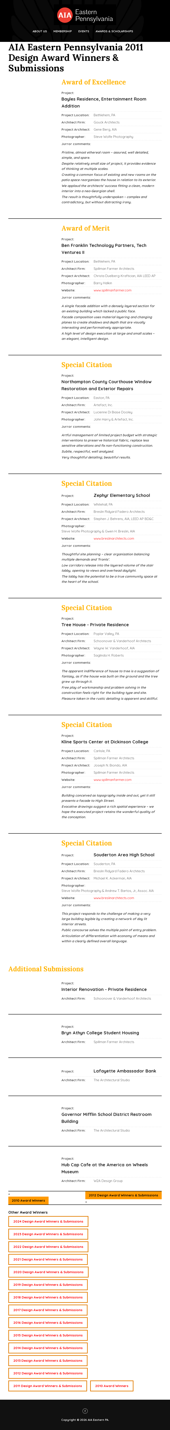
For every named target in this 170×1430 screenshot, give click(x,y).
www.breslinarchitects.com (114, 538)
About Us (40, 31)
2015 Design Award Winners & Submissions (48, 1335)
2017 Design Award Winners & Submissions (47, 1310)
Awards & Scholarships (114, 31)
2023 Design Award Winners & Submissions (48, 1234)
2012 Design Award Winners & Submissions (123, 1195)
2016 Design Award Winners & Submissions (48, 1323)
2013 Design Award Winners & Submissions (47, 1360)
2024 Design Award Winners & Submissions (48, 1221)
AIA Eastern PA (98, 1419)
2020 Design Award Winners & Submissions (48, 1272)
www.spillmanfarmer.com (112, 290)
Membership (62, 31)
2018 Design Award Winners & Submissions (48, 1297)
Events (83, 31)
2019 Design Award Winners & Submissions (48, 1285)
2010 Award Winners (28, 1200)
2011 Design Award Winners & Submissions (47, 1386)
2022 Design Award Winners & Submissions (48, 1247)
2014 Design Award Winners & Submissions (48, 1348)
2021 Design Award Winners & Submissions (48, 1259)
